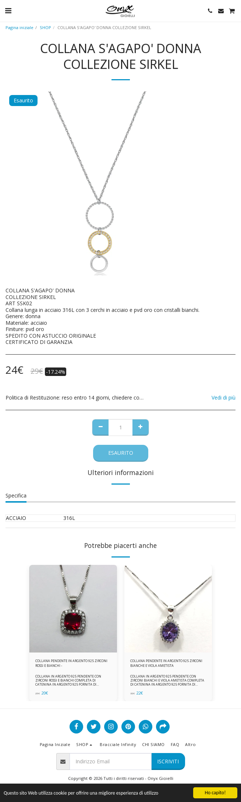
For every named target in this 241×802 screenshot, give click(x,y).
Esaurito (120, 452)
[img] (73, 608)
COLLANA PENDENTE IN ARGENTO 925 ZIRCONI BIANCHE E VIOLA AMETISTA (166, 663)
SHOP (45, 27)
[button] (8, 10)
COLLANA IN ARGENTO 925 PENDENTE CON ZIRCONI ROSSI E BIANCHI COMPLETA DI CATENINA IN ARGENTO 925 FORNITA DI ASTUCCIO (68, 682)
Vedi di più (223, 397)
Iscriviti (168, 761)
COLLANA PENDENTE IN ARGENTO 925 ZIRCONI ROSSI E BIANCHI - (71, 663)
